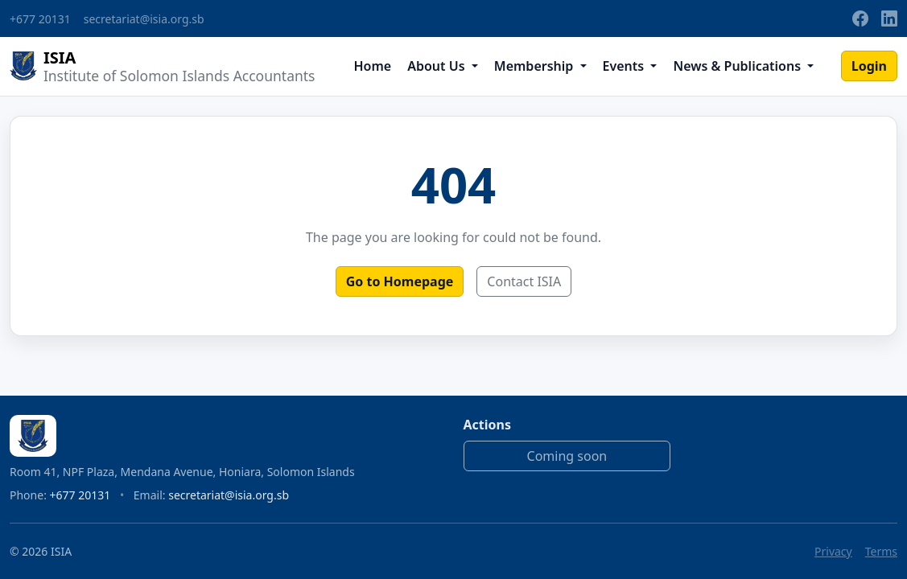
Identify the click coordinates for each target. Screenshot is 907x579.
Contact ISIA (524, 281)
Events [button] (625, 66)
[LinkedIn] (889, 18)
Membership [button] (535, 66)
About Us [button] (437, 66)
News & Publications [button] (738, 66)
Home (372, 66)
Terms (881, 551)
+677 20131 (40, 19)
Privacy (833, 551)
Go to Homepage (400, 281)
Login (869, 66)
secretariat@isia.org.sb (144, 19)
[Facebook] (860, 18)
